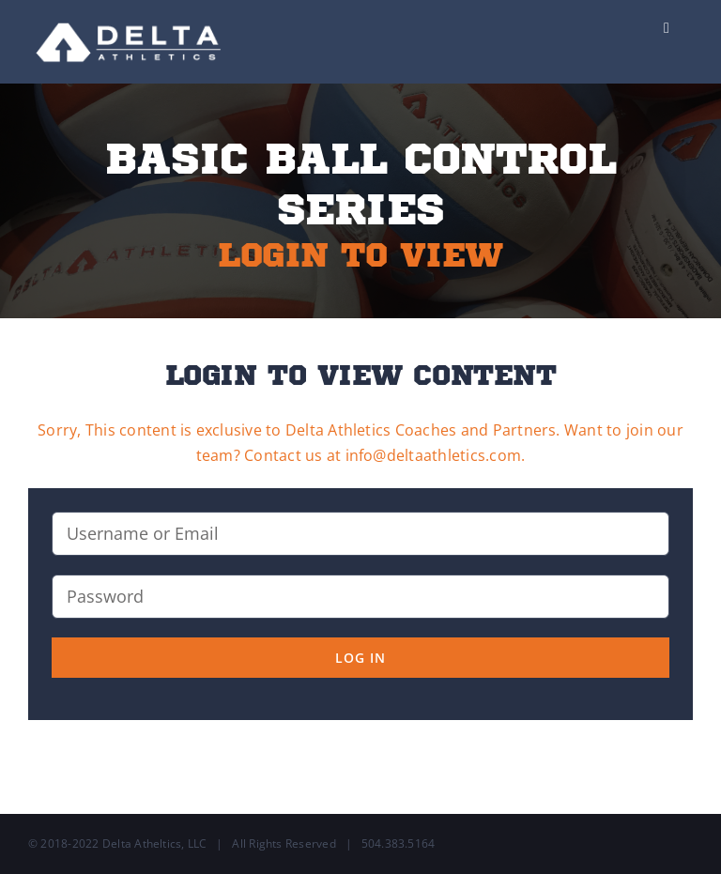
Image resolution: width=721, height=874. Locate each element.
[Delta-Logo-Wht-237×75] (130, 17)
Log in (360, 658)
